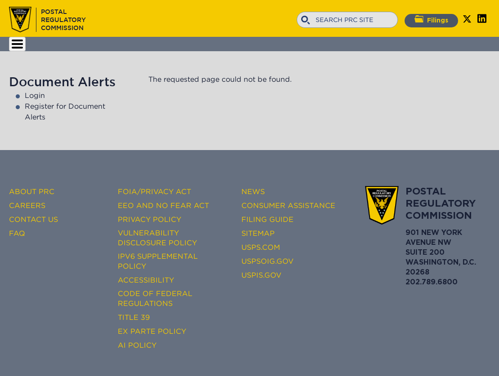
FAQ (17, 233)
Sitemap (258, 233)
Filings (431, 19)
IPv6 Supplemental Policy (158, 261)
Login (35, 95)
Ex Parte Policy (152, 331)
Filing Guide (267, 219)
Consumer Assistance (288, 205)
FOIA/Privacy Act (154, 191)
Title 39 (134, 317)
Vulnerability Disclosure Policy (157, 238)
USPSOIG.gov (267, 261)
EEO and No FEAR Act (163, 205)
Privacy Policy (149, 219)
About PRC (31, 191)
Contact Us (33, 219)
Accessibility (146, 280)
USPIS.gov (261, 275)
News (253, 191)
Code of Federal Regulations (155, 298)
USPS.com (260, 247)
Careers (27, 205)
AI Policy (137, 345)
